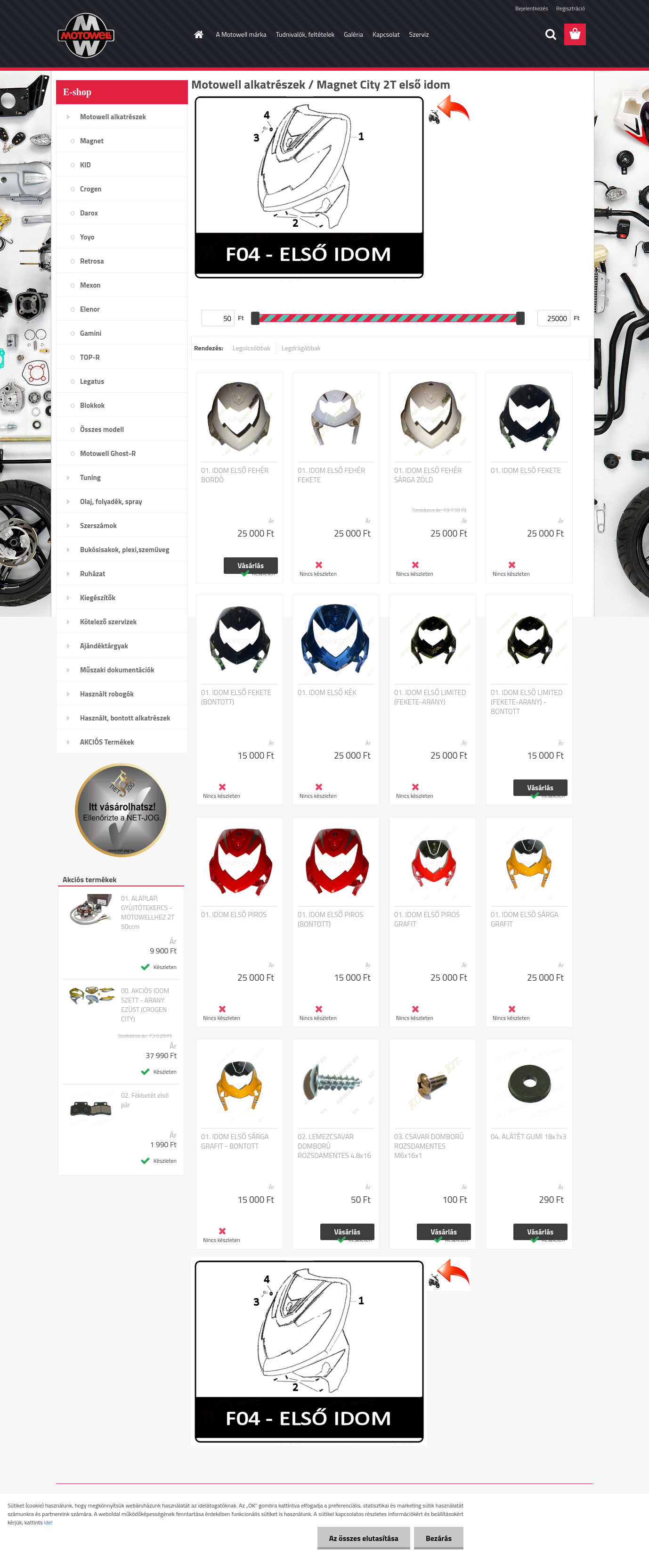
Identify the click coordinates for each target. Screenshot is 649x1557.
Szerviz (419, 34)
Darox (89, 212)
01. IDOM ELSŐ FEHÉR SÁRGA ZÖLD (428, 475)
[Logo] (121, 34)
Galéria (353, 34)
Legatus (92, 381)
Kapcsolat (386, 34)
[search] (550, 34)
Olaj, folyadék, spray (111, 501)
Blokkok (92, 405)
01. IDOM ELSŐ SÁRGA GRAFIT (525, 919)
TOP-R (90, 357)
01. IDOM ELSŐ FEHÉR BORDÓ (234, 475)
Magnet (92, 140)
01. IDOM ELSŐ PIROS (234, 914)
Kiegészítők (97, 597)
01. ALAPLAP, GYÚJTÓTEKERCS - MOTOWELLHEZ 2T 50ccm (148, 912)
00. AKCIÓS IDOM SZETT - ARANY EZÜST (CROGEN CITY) (145, 1005)
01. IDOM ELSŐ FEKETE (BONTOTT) (236, 697)
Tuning (90, 477)
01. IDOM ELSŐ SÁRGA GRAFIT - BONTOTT (235, 1141)
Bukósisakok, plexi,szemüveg (124, 549)
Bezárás (439, 1538)
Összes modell (102, 429)
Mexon (90, 285)
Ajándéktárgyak (104, 645)
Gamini (90, 333)
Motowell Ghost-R (108, 453)
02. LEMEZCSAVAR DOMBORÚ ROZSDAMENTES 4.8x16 (334, 1146)
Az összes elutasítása (363, 1538)
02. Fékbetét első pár (145, 1100)
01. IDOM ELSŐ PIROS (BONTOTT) (330, 919)
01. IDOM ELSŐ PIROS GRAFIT (427, 919)
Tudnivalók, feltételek (305, 34)
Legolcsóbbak (251, 348)
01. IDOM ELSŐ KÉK (327, 692)
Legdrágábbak (301, 348)
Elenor (90, 309)
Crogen (91, 188)
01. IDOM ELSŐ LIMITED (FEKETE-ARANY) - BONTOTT (526, 702)
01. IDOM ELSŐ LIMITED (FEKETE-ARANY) (430, 697)
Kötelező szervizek (108, 621)
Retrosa (92, 261)
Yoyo (87, 237)
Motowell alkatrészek (113, 116)
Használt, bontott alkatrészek (125, 717)
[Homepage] (198, 34)
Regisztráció (570, 8)
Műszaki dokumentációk (117, 669)
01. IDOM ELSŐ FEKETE (526, 470)
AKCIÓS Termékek (107, 742)
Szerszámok (98, 525)
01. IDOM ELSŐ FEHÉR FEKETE (331, 475)
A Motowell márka (241, 34)
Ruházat (92, 573)
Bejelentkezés (531, 8)
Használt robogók (107, 693)
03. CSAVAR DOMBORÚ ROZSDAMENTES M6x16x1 (429, 1146)
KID (85, 164)
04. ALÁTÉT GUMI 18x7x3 (529, 1137)
